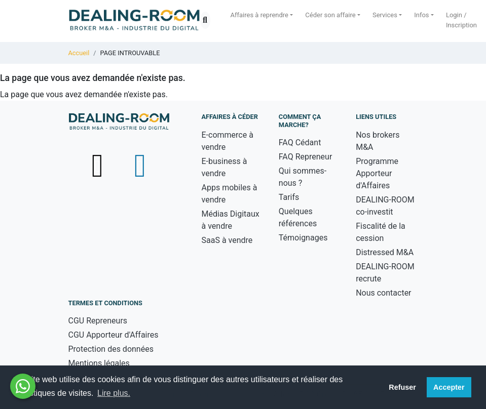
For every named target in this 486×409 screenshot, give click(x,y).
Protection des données (111, 349)
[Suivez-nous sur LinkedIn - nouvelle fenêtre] (140, 165)
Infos (421, 15)
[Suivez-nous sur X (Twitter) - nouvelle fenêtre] (99, 165)
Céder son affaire (330, 15)
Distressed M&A (385, 252)
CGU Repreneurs (98, 320)
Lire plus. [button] (113, 393)
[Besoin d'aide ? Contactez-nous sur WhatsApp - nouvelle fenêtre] (22, 386)
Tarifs (289, 197)
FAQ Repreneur (305, 156)
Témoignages (303, 237)
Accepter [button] (449, 387)
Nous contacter (383, 293)
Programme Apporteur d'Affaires (377, 173)
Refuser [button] (402, 387)
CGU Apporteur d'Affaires (113, 335)
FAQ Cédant (300, 142)
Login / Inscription (461, 20)
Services (384, 15)
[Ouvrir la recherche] (205, 20)
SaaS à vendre (227, 240)
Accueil (79, 53)
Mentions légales (99, 363)
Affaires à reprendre (260, 15)
